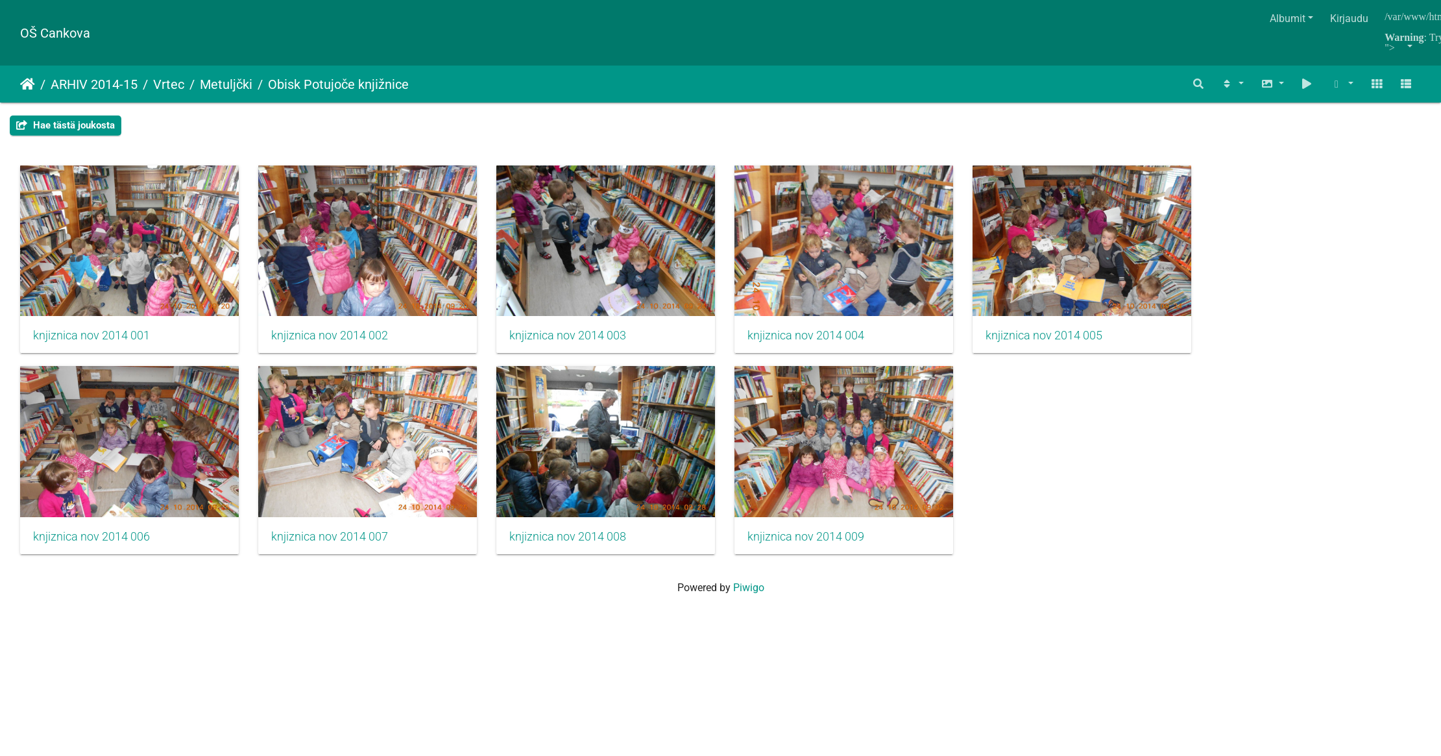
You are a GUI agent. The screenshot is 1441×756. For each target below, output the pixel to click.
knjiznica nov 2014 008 (586, 549)
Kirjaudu (1349, 18)
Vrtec (168, 84)
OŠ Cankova (55, 33)
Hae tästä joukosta (65, 125)
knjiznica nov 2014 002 (338, 341)
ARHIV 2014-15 (94, 84)
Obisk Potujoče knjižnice (338, 84)
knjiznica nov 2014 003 (586, 341)
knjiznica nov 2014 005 (1081, 341)
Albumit (1287, 18)
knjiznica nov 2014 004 (833, 341)
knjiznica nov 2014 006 (91, 549)
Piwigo (748, 600)
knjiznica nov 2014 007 (338, 549)
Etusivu (27, 84)
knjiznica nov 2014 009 (833, 549)
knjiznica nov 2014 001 (91, 341)
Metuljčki (226, 84)
